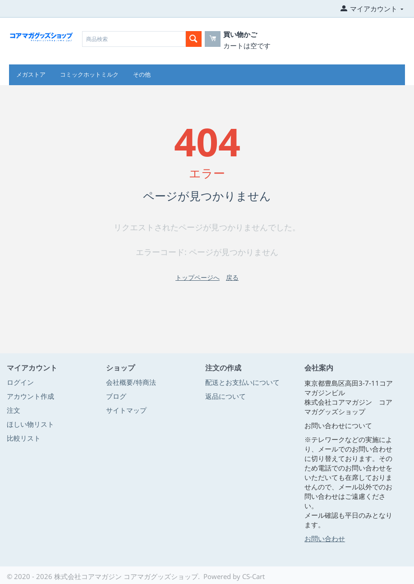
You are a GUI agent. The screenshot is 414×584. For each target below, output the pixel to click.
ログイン (20, 382)
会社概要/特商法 (131, 382)
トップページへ (197, 277)
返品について (225, 396)
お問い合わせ (324, 538)
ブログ (116, 396)
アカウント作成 (30, 396)
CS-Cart (253, 576)
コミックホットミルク (89, 74)
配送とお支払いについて (242, 382)
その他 (142, 74)
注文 (13, 410)
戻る (232, 277)
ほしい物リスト (30, 424)
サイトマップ (126, 410)
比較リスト (24, 438)
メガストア (31, 74)
